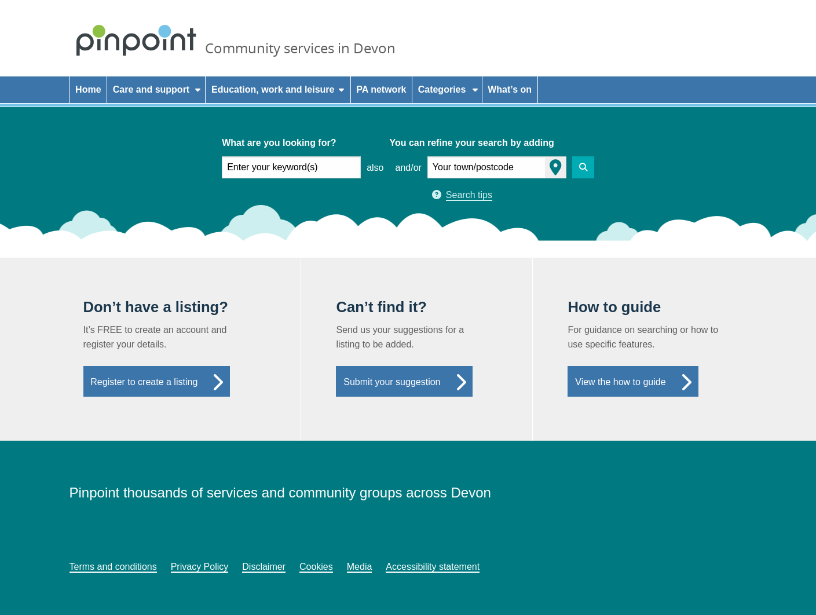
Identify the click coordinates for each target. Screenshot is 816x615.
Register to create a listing (143, 382)
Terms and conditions (113, 567)
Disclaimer (264, 567)
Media (359, 567)
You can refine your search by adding (471, 143)
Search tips (469, 195)
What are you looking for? (279, 143)
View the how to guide (620, 382)
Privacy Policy (200, 567)
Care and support (151, 89)
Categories (442, 89)
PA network (381, 89)
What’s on (510, 89)
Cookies (316, 567)
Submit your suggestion (391, 382)
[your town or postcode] (496, 167)
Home (88, 89)
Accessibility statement (433, 567)
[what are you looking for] (291, 167)
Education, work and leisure (273, 89)
